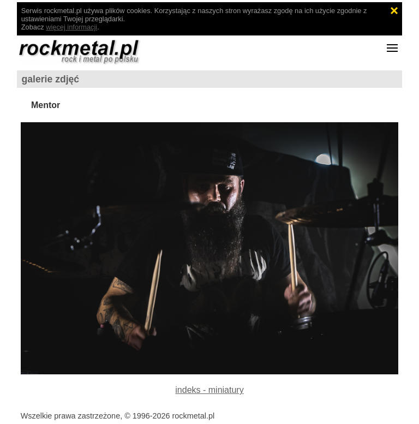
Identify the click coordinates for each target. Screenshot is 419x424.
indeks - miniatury (209, 390)
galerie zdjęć (51, 79)
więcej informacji (71, 27)
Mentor (45, 105)
